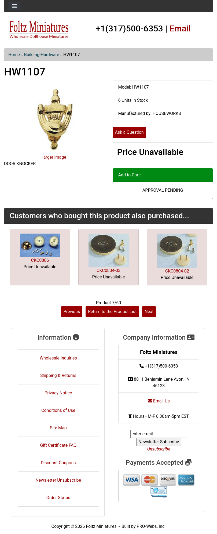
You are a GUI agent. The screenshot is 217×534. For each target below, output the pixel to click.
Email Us (159, 401)
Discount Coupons (58, 462)
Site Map (58, 427)
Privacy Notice (58, 392)
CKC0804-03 (108, 270)
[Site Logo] (39, 29)
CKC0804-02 (177, 271)
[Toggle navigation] (14, 6)
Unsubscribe (158, 449)
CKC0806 (40, 260)
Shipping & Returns (58, 375)
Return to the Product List (112, 311)
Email (180, 28)
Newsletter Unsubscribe (58, 480)
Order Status (58, 497)
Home (14, 54)
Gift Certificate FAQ (58, 445)
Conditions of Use (58, 410)
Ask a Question (129, 132)
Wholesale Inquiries (58, 358)
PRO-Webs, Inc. (151, 526)
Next (149, 311)
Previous (72, 311)
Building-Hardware (41, 54)
